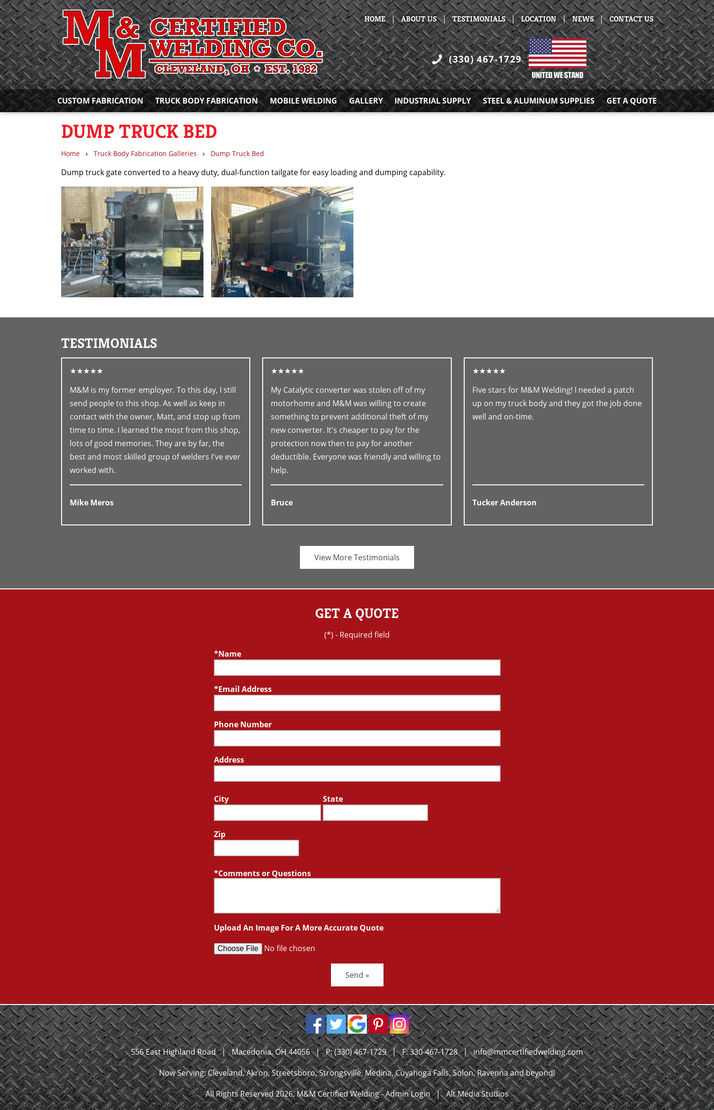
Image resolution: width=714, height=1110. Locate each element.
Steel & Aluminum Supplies (539, 100)
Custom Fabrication (100, 100)
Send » (357, 975)
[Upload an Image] (287, 948)
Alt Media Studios (477, 1094)
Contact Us (631, 19)
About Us (419, 19)
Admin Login (407, 1094)
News (583, 19)
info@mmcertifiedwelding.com (528, 1052)
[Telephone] (357, 738)
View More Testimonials (357, 557)
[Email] (357, 703)
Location (538, 19)
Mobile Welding (303, 100)
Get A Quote (632, 100)
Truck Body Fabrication (206, 100)
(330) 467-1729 (485, 58)
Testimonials (478, 19)
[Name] (357, 668)
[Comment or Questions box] (357, 895)
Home (374, 19)
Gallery (366, 100)
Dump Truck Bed (237, 153)
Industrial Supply (432, 100)
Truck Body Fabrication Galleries (145, 153)
